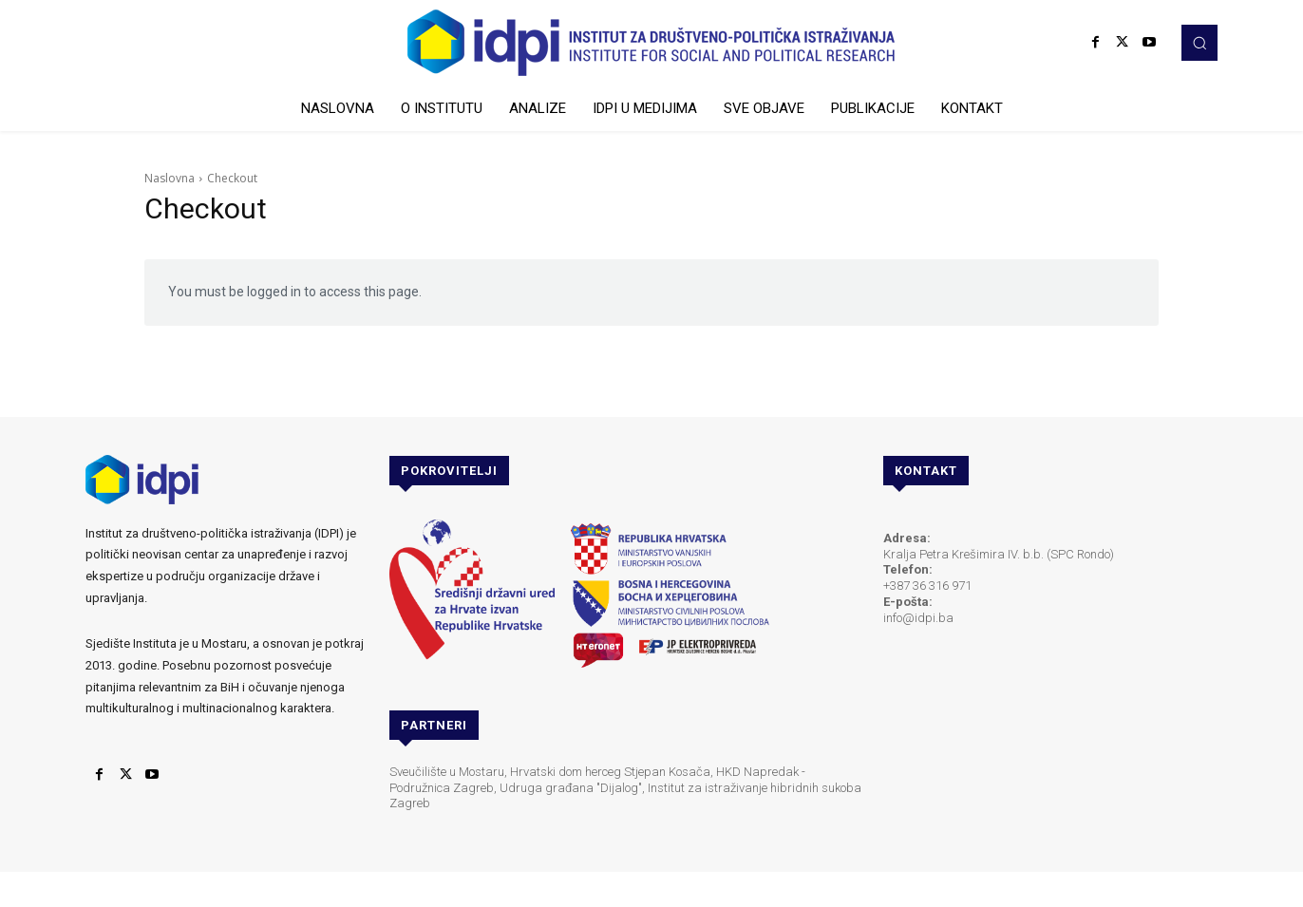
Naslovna (169, 178)
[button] (1199, 43)
